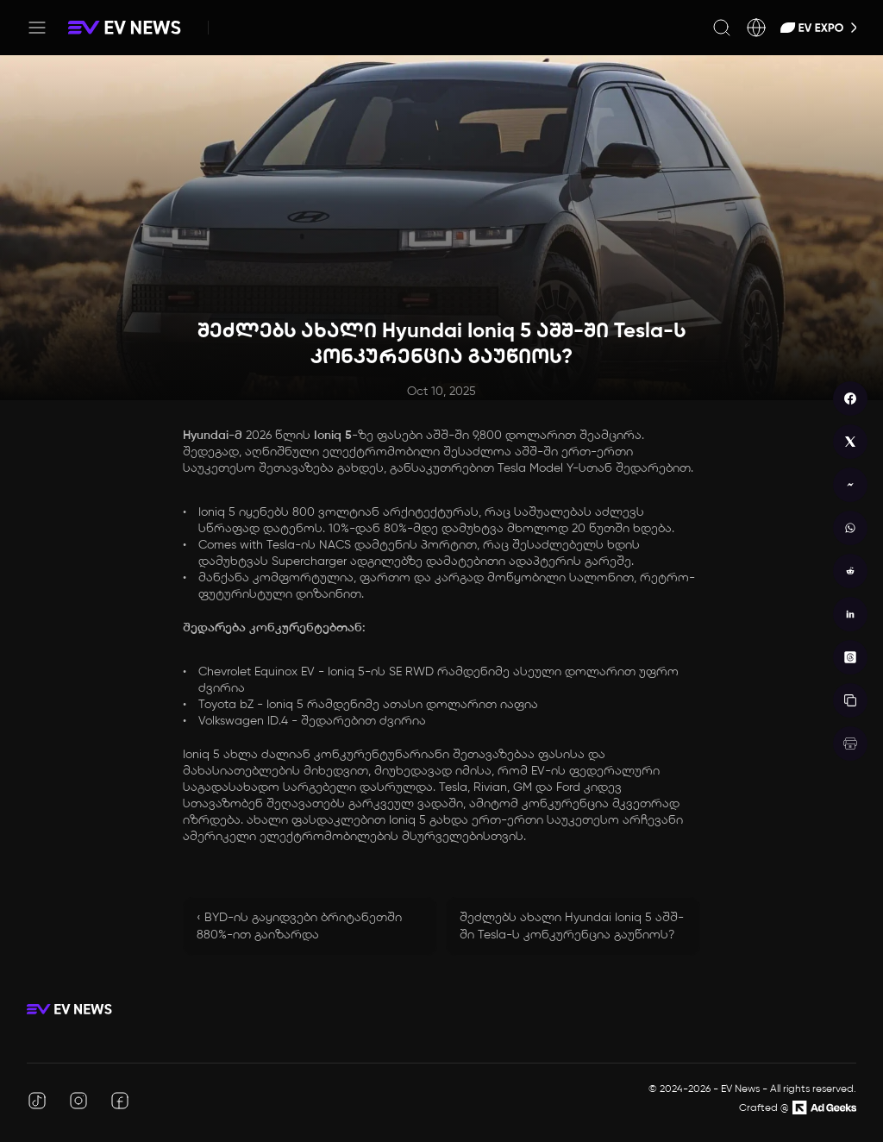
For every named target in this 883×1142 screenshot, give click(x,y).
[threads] (850, 657)
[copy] (850, 700)
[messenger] (850, 484)
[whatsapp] (850, 528)
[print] (850, 743)
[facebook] (850, 398)
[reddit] (850, 571)
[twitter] (850, 441)
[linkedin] (850, 614)
